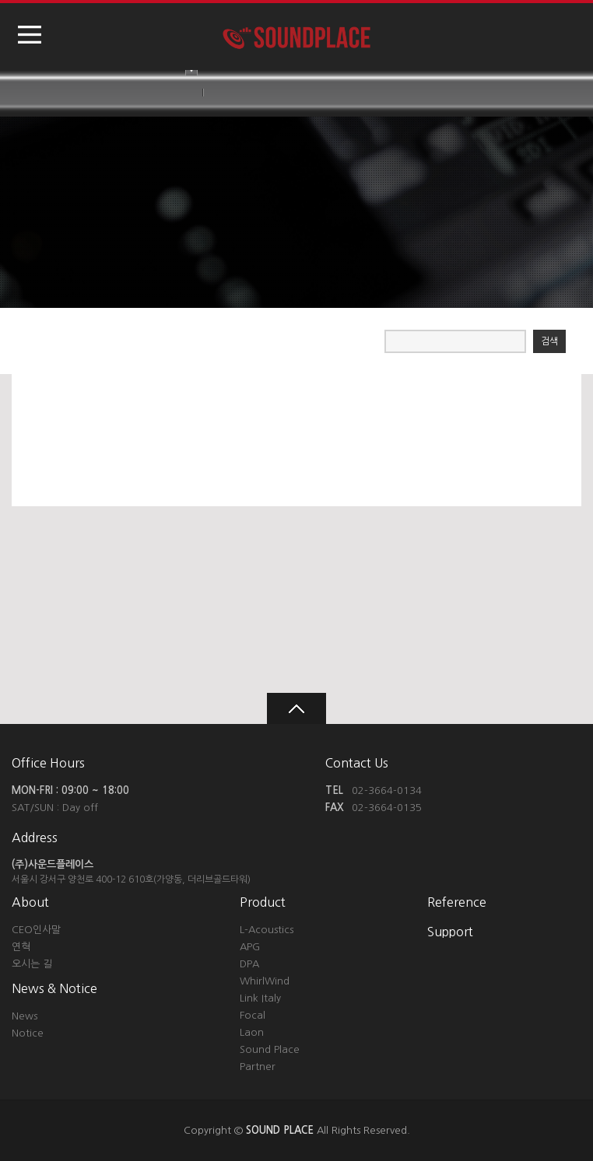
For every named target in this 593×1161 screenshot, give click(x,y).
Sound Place (270, 1049)
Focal (252, 1015)
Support (450, 931)
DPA (249, 964)
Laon (252, 1032)
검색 (549, 341)
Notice (28, 1033)
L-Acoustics (266, 930)
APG (250, 947)
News (24, 1016)
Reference (456, 902)
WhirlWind (264, 981)
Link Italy (260, 998)
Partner (257, 1066)
